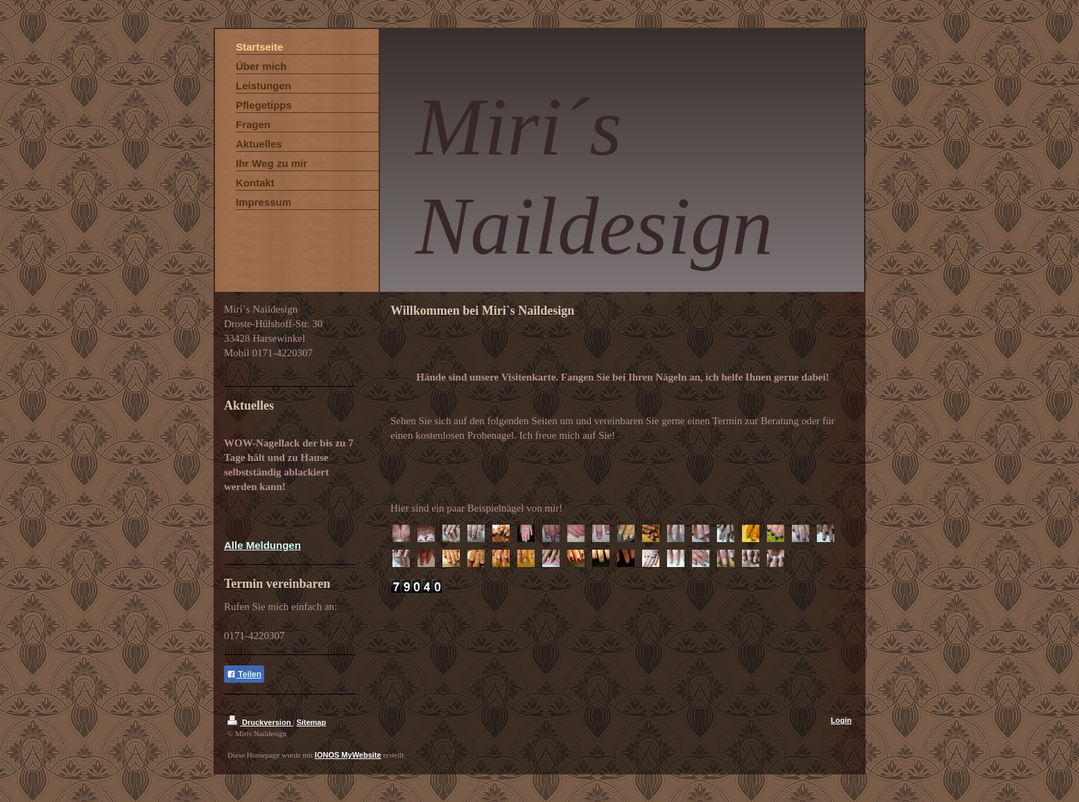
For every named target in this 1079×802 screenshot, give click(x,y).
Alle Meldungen (262, 545)
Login (841, 720)
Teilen (244, 674)
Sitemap (311, 722)
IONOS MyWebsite (348, 755)
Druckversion (260, 722)
